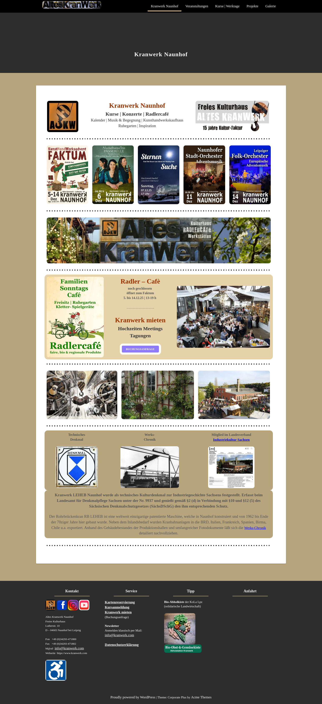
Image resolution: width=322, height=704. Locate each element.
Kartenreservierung (120, 602)
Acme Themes (201, 697)
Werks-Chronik (255, 528)
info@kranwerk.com (69, 648)
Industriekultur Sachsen (231, 440)
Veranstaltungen (196, 6)
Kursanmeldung (117, 607)
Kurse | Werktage (227, 6)
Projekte (252, 6)
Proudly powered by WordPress (132, 697)
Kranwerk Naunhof (164, 6)
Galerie (270, 6)
